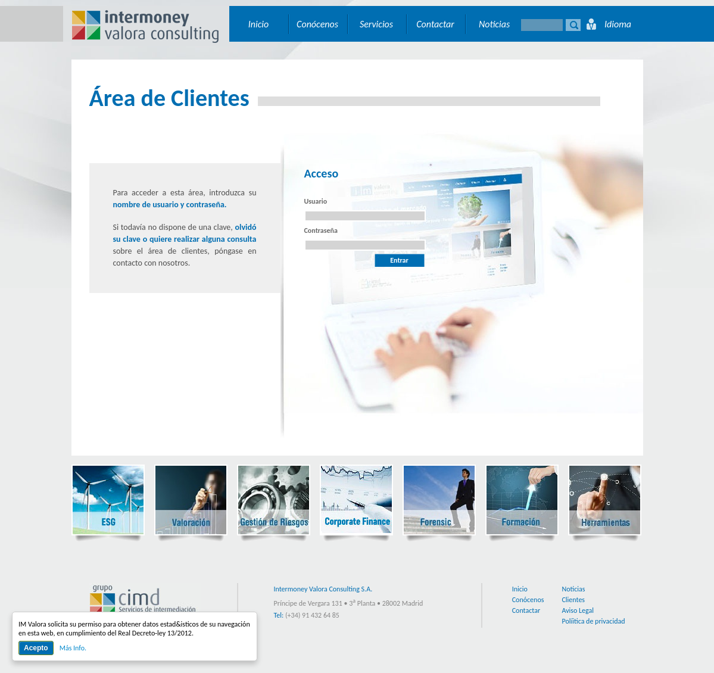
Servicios (376, 24)
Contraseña (321, 230)
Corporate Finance (356, 500)
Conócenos (317, 24)
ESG (108, 500)
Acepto (36, 648)
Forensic (439, 500)
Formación (522, 500)
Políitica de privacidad (593, 621)
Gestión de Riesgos (273, 500)
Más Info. (73, 648)
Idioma (617, 24)
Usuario (316, 201)
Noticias (494, 24)
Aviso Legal (578, 610)
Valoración (190, 500)
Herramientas (604, 500)
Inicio (258, 24)
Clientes (573, 600)
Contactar (435, 24)
